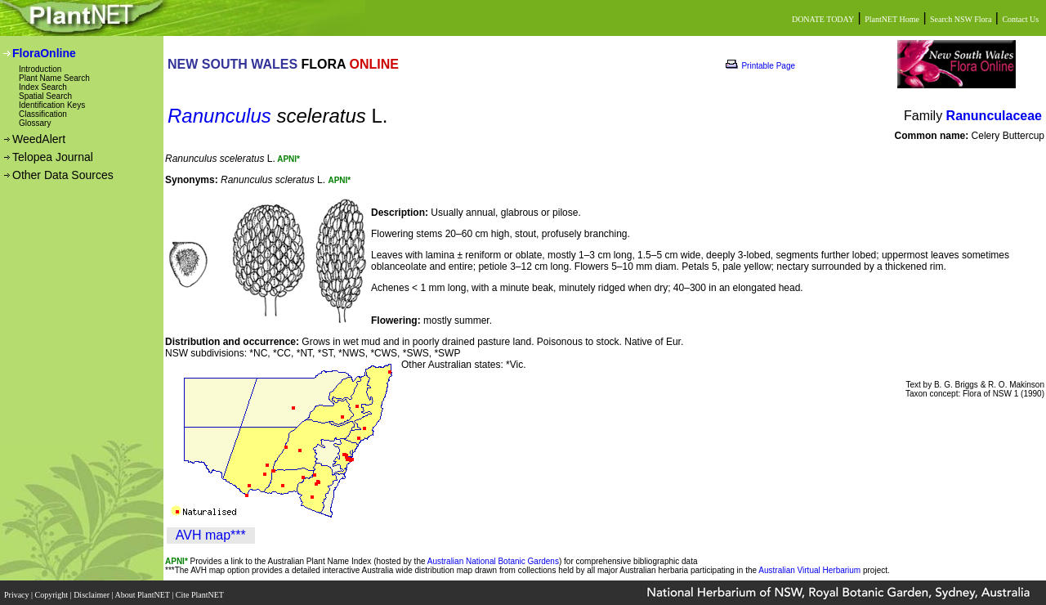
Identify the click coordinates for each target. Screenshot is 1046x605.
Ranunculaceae (994, 116)
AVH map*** (211, 535)
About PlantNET (143, 590)
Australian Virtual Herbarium (809, 570)
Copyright (52, 590)
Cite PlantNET (201, 590)
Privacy (17, 590)
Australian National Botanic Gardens (493, 561)
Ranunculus (219, 116)
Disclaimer (92, 590)
